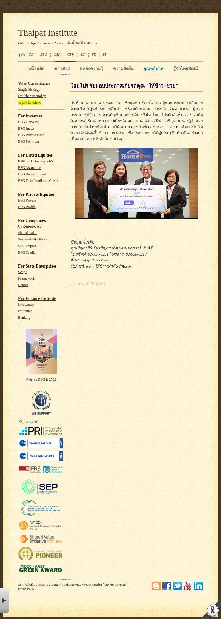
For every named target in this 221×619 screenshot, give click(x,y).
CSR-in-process (29, 226)
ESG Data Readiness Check (38, 181)
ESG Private (27, 201)
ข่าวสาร (62, 68)
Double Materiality (32, 96)
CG (31, 54)
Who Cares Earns (34, 83)
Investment (26, 305)
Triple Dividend (29, 102)
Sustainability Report (33, 239)
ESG (43, 54)
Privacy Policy (26, 588)
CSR (57, 54)
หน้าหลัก (36, 68)
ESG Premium (28, 142)
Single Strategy (29, 90)
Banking (24, 318)
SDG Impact (27, 246)
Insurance (25, 311)
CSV (70, 54)
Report (23, 285)
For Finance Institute (37, 298)
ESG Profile (27, 207)
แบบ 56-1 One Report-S (35, 161)
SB (105, 54)
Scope (22, 272)
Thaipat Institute (48, 33)
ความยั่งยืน (123, 68)
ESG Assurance (29, 168)
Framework (26, 279)
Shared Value (27, 233)
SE (94, 54)
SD (83, 54)
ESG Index (26, 129)
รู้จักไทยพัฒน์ (185, 68)
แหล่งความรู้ (91, 68)
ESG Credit (26, 253)
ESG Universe (28, 122)
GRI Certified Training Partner (41, 43)
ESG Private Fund (31, 135)
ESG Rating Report (32, 174)
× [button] (4, 600)
